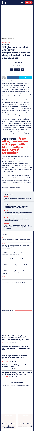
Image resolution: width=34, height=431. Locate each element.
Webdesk (19, 47)
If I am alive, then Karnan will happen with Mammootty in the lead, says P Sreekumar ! (15, 130)
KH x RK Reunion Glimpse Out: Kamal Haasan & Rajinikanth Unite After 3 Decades (17, 357)
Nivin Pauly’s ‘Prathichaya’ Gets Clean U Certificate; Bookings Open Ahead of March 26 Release (16, 332)
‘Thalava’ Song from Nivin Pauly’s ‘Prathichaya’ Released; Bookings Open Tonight (14, 268)
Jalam (7, 171)
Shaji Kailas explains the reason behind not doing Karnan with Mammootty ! (25, 409)
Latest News (6, 26)
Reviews (6, 208)
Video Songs (5, 265)
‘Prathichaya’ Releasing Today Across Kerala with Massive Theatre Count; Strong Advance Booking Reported (15, 256)
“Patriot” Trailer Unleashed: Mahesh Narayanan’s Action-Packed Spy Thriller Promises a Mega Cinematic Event (16, 191)
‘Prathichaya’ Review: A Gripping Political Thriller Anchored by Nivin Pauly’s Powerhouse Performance (18, 211)
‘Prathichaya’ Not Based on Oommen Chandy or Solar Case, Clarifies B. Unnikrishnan (14, 341)
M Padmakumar (12, 171)
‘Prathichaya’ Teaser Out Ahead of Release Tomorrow (17, 262)
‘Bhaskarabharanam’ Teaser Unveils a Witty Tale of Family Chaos (17, 183)
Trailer (6, 187)
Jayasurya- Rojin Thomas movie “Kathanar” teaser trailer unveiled (17, 204)
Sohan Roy (18, 171)
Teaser (6, 181)
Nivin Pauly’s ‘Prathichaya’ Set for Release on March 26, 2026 (16, 350)
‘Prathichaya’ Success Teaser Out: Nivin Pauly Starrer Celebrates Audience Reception (18, 197)
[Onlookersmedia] (3, 2)
